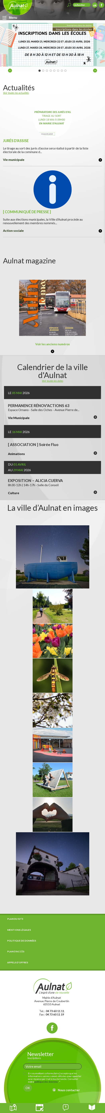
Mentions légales (19, 929)
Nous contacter (69, 1090)
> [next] (95, 71)
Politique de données (21, 940)
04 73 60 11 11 (55, 1011)
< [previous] (10, 71)
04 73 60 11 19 (55, 1014)
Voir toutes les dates (52, 380)
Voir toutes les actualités (16, 93)
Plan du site (15, 918)
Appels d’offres (17, 962)
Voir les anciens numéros (52, 344)
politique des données (46, 1081)
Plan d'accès (15, 951)
